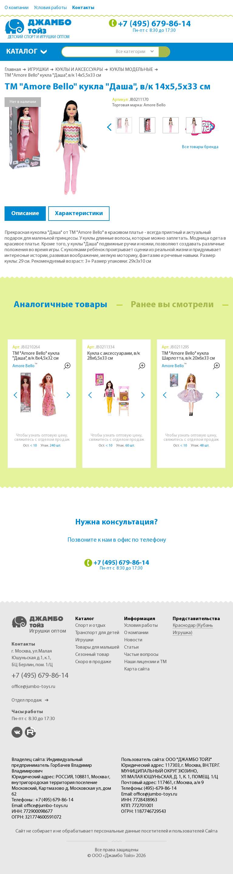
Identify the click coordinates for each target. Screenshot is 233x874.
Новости (133, 640)
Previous (111, 127)
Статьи (131, 647)
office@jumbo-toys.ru (33, 686)
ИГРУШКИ (38, 69)
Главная (13, 69)
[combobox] (134, 52)
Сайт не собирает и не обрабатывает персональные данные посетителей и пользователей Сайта (116, 831)
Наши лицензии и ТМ (145, 662)
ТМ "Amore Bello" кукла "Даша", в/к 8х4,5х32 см (35, 356)
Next (210, 127)
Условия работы (50, 8)
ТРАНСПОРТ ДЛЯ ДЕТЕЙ (97, 632)
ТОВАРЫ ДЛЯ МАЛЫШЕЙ (97, 647)
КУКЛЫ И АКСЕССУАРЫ (79, 69)
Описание (25, 214)
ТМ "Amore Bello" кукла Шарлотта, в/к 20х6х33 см (188, 356)
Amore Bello (23, 366)
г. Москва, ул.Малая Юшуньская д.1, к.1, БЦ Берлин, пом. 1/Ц (32, 658)
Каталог (22, 51)
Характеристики (79, 214)
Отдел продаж (30, 700)
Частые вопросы (141, 654)
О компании (17, 8)
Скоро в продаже (93, 662)
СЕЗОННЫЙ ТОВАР (92, 654)
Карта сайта (137, 669)
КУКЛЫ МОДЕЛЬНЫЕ (131, 69)
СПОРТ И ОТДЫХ (90, 625)
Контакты (83, 8)
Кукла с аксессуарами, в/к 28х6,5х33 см (113, 356)
